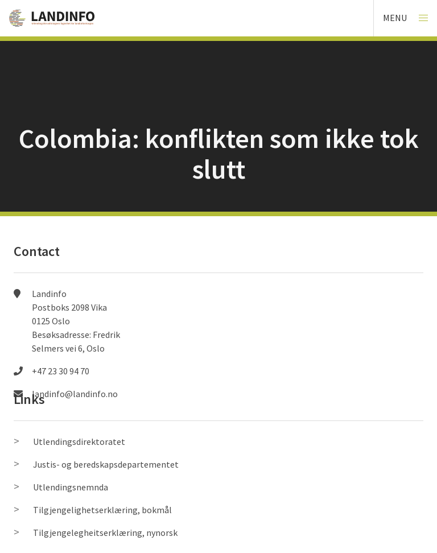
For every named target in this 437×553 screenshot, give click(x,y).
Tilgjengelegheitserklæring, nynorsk (105, 532)
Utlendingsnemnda (70, 487)
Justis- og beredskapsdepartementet (106, 464)
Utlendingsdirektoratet (79, 441)
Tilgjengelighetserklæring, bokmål (102, 509)
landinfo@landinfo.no (75, 393)
